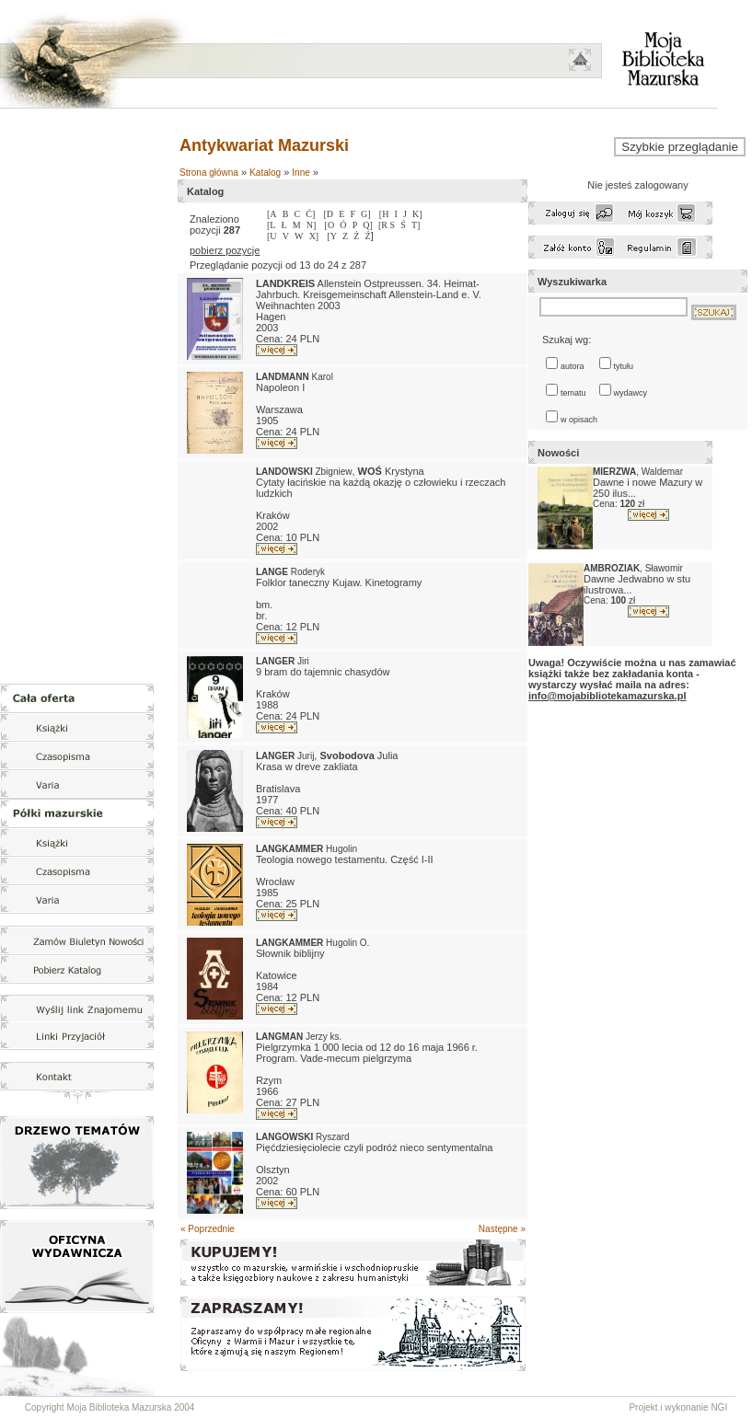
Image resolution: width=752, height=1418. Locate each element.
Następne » (502, 1229)
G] (366, 214)
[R (384, 225)
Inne (300, 172)
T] (415, 225)
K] (417, 214)
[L (271, 225)
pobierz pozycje (225, 250)
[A (272, 214)
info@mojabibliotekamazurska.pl (607, 695)
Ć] (310, 214)
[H (384, 214)
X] (314, 236)
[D (328, 214)
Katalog (265, 172)
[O (330, 225)
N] (312, 225)
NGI (719, 1407)
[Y (332, 236)
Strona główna (208, 172)
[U (272, 236)
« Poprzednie (207, 1229)
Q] (368, 225)
